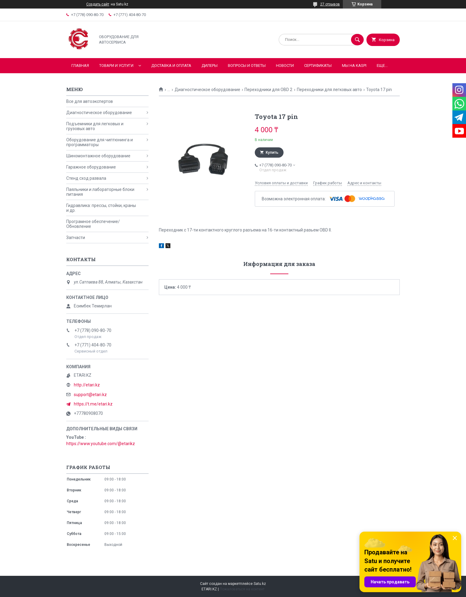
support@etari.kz (90, 394)
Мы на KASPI (354, 65)
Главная (80, 65)
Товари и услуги (116, 65)
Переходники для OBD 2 (268, 89)
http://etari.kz (87, 384)
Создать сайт (97, 4)
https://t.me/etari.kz (93, 404)
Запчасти (75, 237)
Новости (285, 65)
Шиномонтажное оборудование (98, 155)
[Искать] (357, 39)
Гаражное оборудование (91, 167)
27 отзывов (330, 4)
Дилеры (210, 65)
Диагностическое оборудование (207, 89)
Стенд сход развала (86, 178)
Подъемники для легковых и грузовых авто (94, 126)
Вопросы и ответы (247, 65)
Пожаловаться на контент (242, 589)
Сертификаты (318, 65)
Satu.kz (260, 584)
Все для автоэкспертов (89, 101)
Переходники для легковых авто (329, 89)
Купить (272, 152)
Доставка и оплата (171, 65)
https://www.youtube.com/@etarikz (100, 443)
